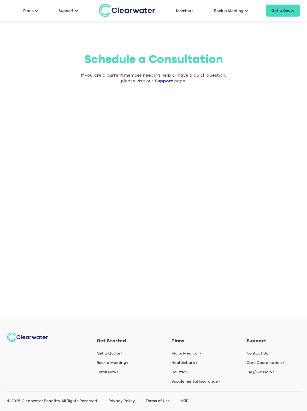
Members (184, 10)
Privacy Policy (121, 401)
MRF (184, 401)
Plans (30, 10)
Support (68, 10)
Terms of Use (157, 401)
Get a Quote (283, 10)
